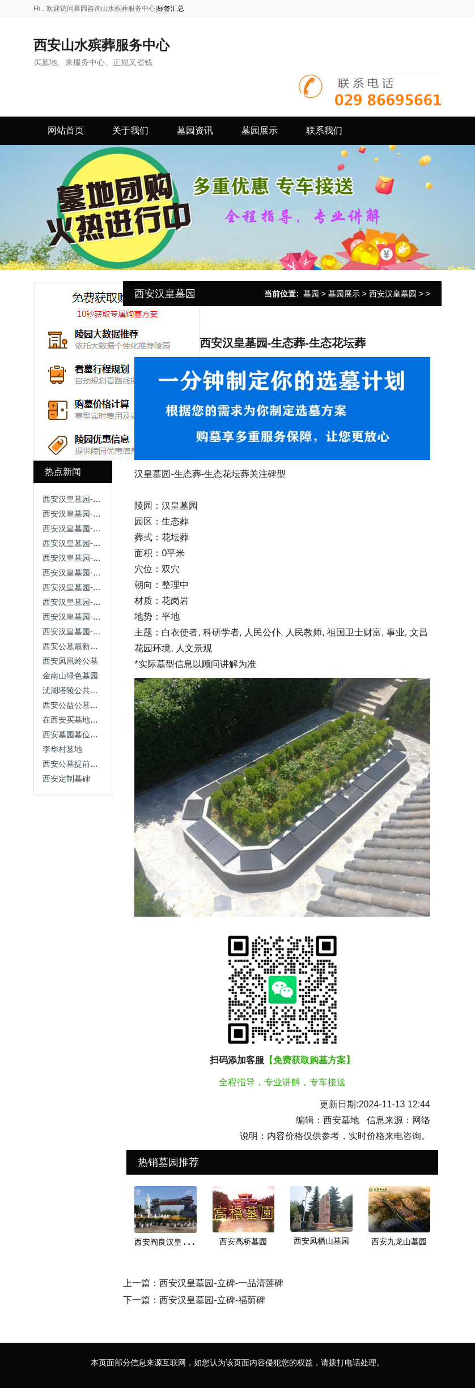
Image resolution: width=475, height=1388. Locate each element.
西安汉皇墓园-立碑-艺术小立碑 (97, 513)
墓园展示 (344, 293)
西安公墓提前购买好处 (82, 763)
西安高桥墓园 (243, 1241)
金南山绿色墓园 (70, 675)
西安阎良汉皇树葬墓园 (174, 1242)
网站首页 (66, 130)
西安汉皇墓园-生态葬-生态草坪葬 (101, 543)
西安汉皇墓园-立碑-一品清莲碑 (97, 557)
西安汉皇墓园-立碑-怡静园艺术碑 (101, 499)
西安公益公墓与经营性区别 (90, 705)
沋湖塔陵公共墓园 (74, 690)
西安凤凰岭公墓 (70, 660)
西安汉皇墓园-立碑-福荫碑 (89, 631)
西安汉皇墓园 (393, 293)
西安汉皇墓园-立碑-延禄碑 (89, 587)
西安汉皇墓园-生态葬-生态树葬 (97, 572)
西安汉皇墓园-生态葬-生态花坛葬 (101, 602)
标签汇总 (170, 8)
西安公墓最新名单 (74, 646)
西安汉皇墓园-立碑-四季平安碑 (97, 528)
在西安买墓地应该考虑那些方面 (98, 719)
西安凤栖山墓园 (321, 1240)
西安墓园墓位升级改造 (82, 734)
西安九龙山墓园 (399, 1241)
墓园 (311, 293)
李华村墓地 (62, 749)
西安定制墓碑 (66, 778)
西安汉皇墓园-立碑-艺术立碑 (93, 616)
